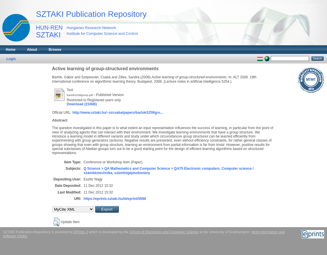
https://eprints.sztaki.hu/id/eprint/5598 (115, 199)
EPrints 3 (81, 232)
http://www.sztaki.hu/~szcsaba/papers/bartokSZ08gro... (117, 113)
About (32, 50)
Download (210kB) (82, 104)
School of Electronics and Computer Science (163, 232)
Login (11, 59)
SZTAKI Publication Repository (91, 14)
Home (10, 50)
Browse (55, 50)
